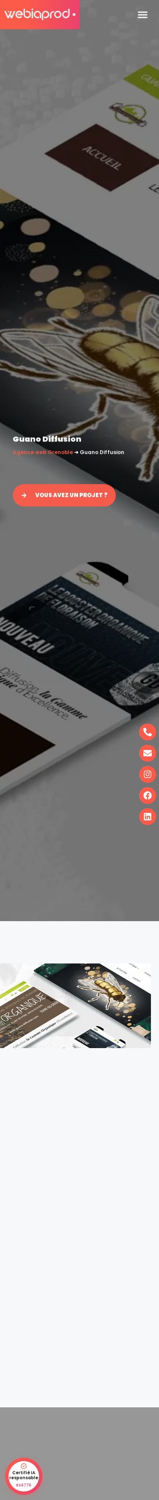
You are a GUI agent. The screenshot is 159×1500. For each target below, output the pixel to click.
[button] (143, 14)
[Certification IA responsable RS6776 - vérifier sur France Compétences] (23, 1476)
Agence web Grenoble (43, 452)
